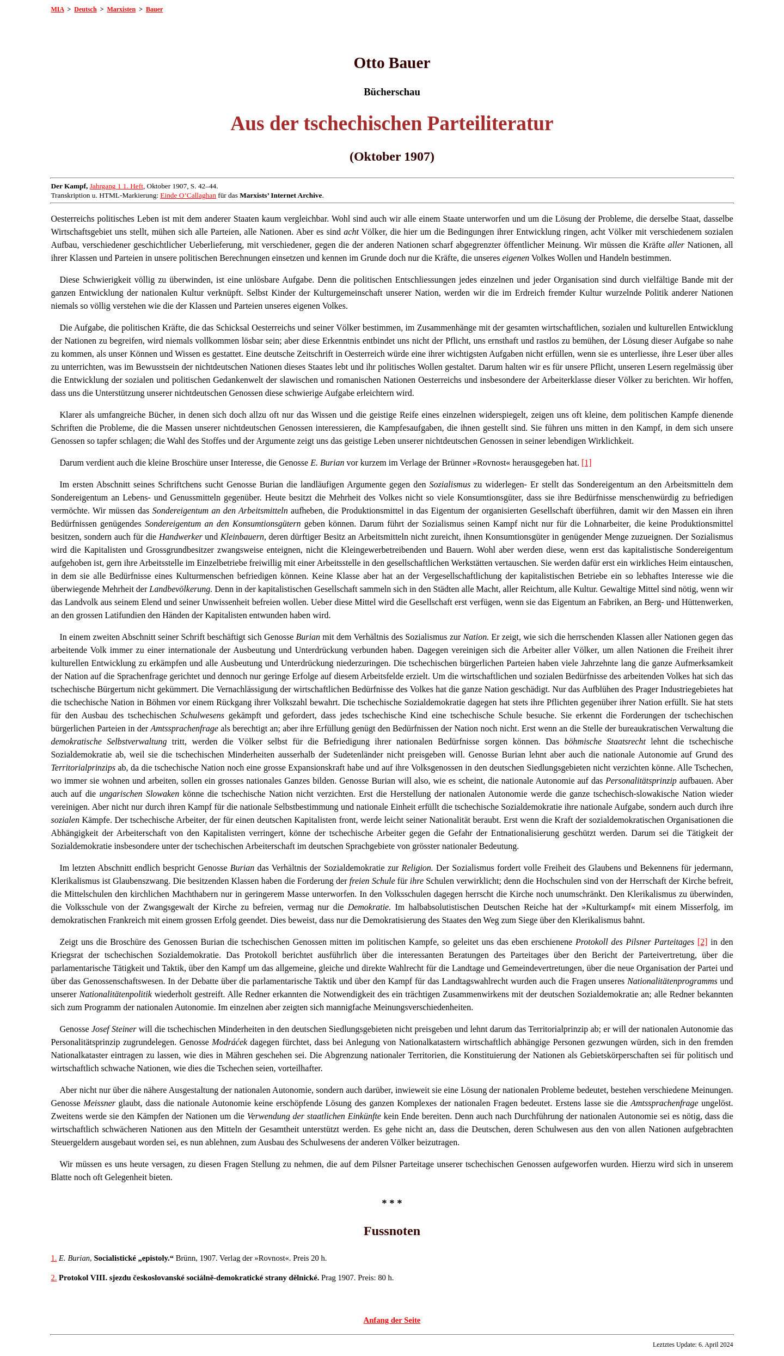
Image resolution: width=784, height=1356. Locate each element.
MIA (57, 9)
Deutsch (85, 9)
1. (54, 1258)
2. (54, 1277)
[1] (586, 462)
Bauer (154, 9)
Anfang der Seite (392, 1320)
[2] (702, 941)
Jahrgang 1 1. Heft (116, 186)
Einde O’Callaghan (188, 195)
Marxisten (121, 9)
